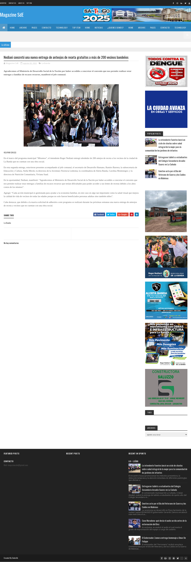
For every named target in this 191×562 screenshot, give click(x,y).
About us (21, 3)
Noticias (99, 27)
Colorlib (15, 558)
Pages (34, 27)
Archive (23, 27)
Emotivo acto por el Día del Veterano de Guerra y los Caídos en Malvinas (172, 174)
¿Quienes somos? (115, 27)
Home (12, 27)
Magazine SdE (12, 14)
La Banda (46, 63)
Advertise (3, 3)
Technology (61, 27)
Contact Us (12, 3)
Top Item (29, 3)
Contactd (46, 27)
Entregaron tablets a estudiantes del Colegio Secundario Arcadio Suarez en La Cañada (172, 160)
